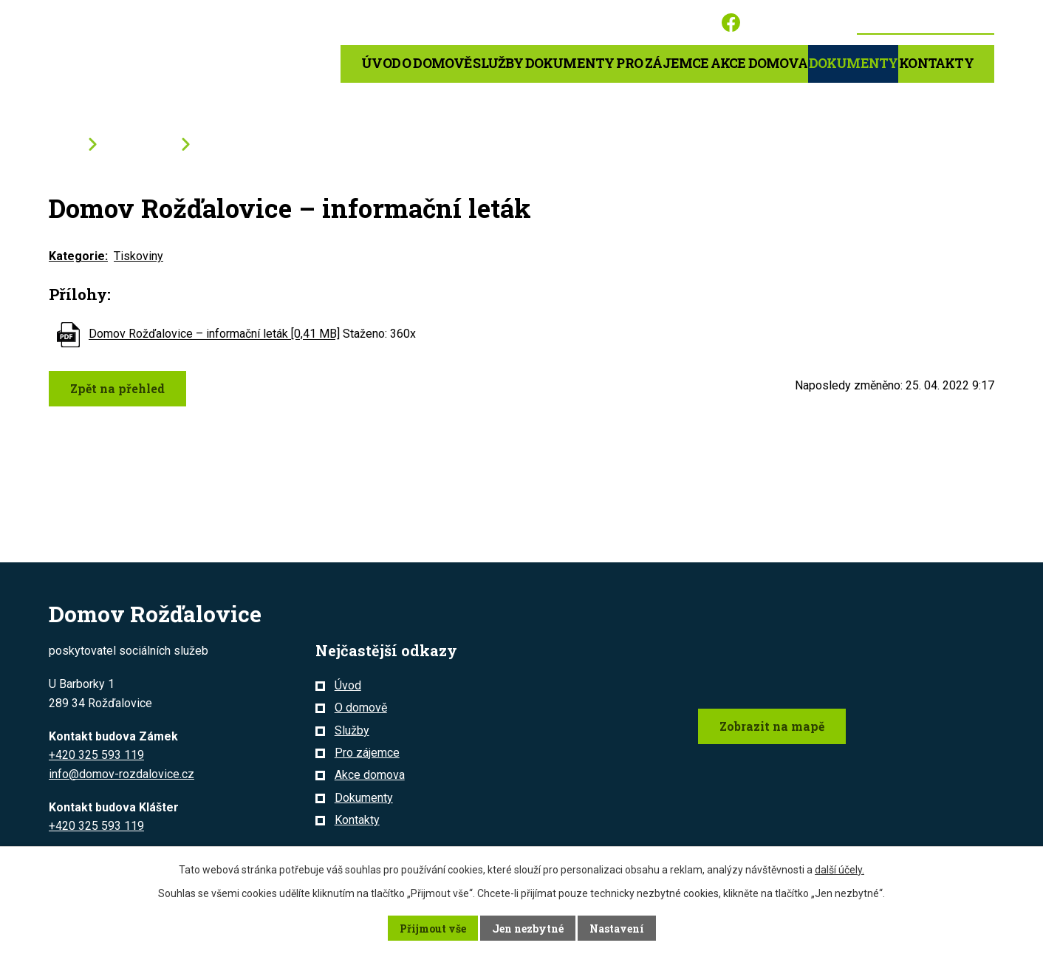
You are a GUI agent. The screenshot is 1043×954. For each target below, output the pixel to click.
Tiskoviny (138, 256)
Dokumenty (853, 63)
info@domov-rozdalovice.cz (121, 774)
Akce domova (759, 63)
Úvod (380, 63)
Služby (498, 63)
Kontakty (936, 63)
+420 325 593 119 (96, 755)
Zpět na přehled (117, 388)
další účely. (839, 870)
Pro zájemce (367, 753)
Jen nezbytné (528, 928)
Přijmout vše (433, 928)
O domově (437, 63)
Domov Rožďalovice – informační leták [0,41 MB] (214, 334)
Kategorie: (78, 256)
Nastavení (616, 928)
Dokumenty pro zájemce (617, 63)
